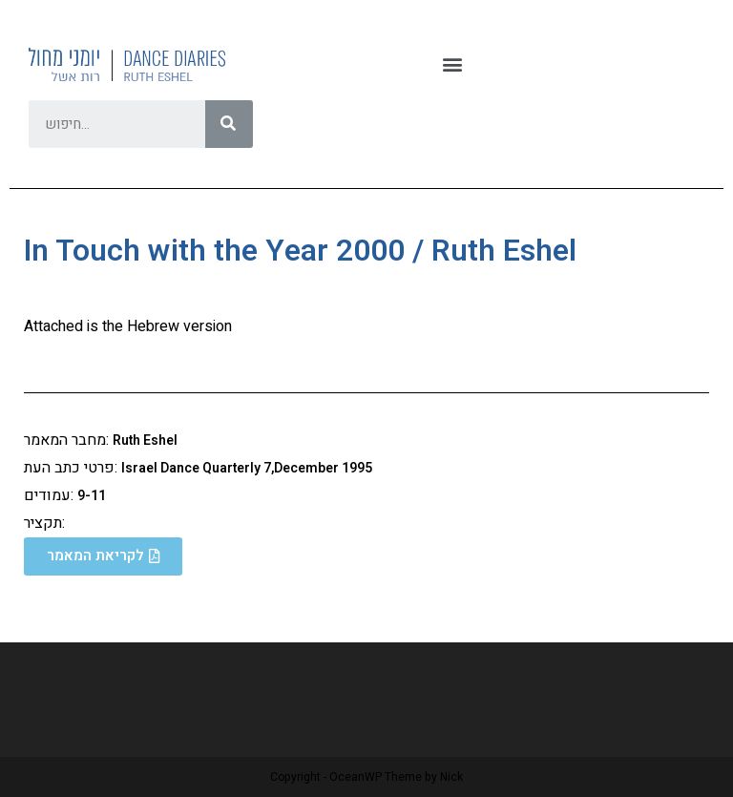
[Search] (229, 124)
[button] (452, 64)
